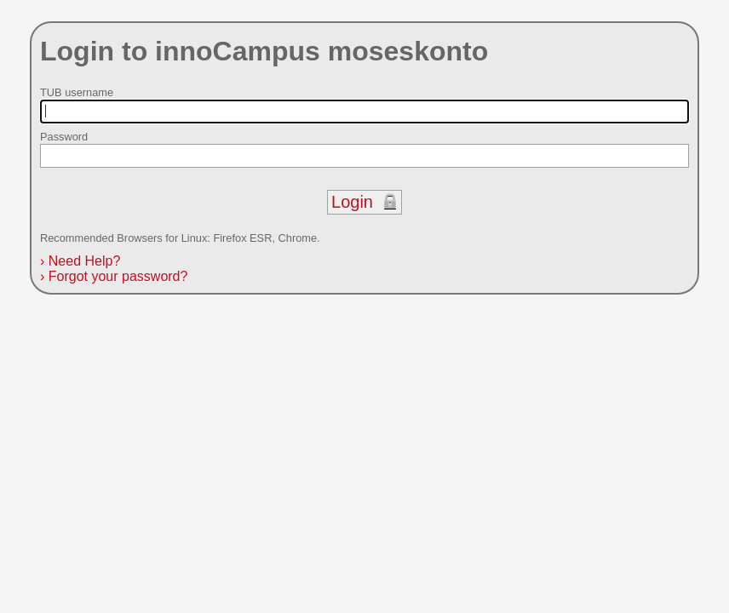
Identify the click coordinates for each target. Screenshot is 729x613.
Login (352, 201)
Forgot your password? (113, 276)
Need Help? (80, 261)
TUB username (76, 92)
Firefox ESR (242, 238)
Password (64, 136)
